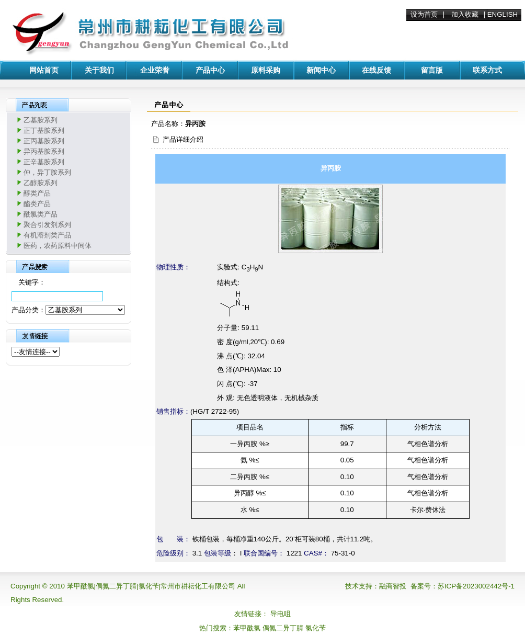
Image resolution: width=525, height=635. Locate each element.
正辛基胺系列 (44, 162)
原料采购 (265, 70)
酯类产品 (37, 204)
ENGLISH (502, 14)
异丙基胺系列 (44, 151)
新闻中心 (321, 70)
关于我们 (99, 70)
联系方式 (487, 70)
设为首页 (424, 14)
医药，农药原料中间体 (58, 246)
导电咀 (280, 614)
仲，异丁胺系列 (47, 172)
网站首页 (44, 70)
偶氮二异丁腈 (282, 628)
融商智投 (392, 586)
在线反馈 (376, 70)
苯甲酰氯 (246, 628)
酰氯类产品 (41, 214)
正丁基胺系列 (44, 130)
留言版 (432, 70)
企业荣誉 (154, 70)
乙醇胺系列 (41, 183)
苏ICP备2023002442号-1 (476, 586)
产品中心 (210, 70)
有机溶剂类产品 (47, 235)
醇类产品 (37, 193)
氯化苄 (315, 628)
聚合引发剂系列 (47, 225)
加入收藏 (464, 14)
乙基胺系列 (41, 120)
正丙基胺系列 (44, 141)
